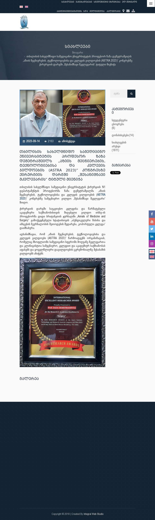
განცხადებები (84, 2)
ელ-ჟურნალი (129, 2)
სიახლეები (67, 2)
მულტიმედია (97, 11)
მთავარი (77, 52)
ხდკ (85, 11)
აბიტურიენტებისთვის (69, 11)
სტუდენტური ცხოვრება (107, 2)
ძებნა (131, 94)
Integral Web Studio (94, 514)
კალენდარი (113, 11)
